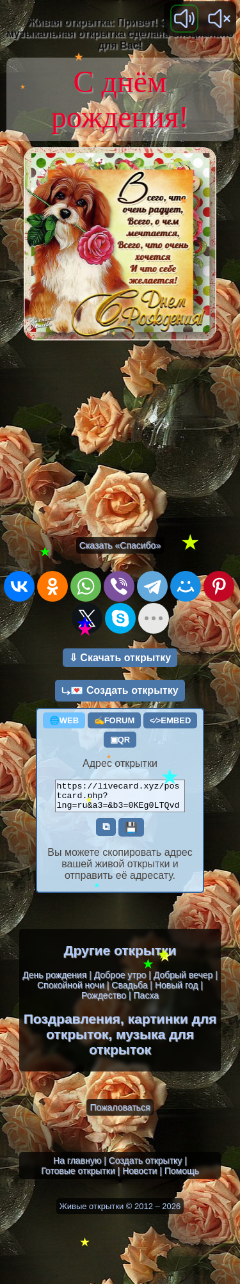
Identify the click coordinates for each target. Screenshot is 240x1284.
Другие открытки (120, 956)
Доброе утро (120, 980)
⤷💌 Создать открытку (119, 690)
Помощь (181, 1176)
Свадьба (129, 991)
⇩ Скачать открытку (120, 657)
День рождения (54, 980)
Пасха (146, 1001)
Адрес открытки (120, 763)
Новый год (176, 991)
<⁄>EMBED (170, 720)
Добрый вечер (183, 980)
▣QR (120, 739)
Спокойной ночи (70, 991)
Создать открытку (145, 1166)
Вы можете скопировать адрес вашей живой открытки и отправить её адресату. (119, 870)
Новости (139, 1176)
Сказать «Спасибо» (120, 545)
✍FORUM (114, 720)
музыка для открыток (141, 1047)
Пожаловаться (120, 1113)
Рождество (103, 1001)
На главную (77, 1166)
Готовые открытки (78, 1176)
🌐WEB (64, 720)
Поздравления (72, 1024)
